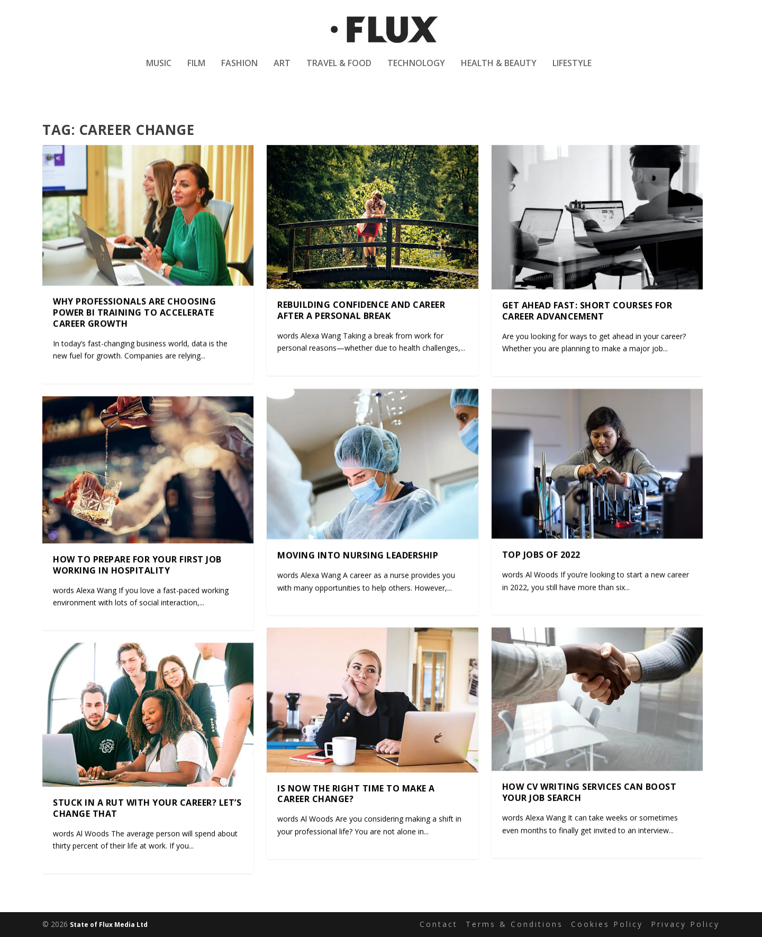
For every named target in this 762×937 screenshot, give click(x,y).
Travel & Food (338, 71)
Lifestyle (572, 71)
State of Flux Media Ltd (109, 924)
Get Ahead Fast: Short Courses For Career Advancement (587, 310)
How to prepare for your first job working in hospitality (137, 564)
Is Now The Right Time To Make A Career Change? (356, 794)
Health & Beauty (499, 71)
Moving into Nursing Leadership (357, 555)
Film (196, 71)
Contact (439, 924)
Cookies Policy (607, 924)
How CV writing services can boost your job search (589, 792)
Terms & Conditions (514, 924)
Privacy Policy (685, 924)
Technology (416, 71)
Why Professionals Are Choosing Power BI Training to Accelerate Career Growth (134, 313)
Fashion (239, 71)
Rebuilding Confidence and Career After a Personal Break (361, 310)
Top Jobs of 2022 (541, 555)
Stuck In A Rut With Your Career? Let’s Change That (147, 808)
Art (282, 71)
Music (158, 71)
